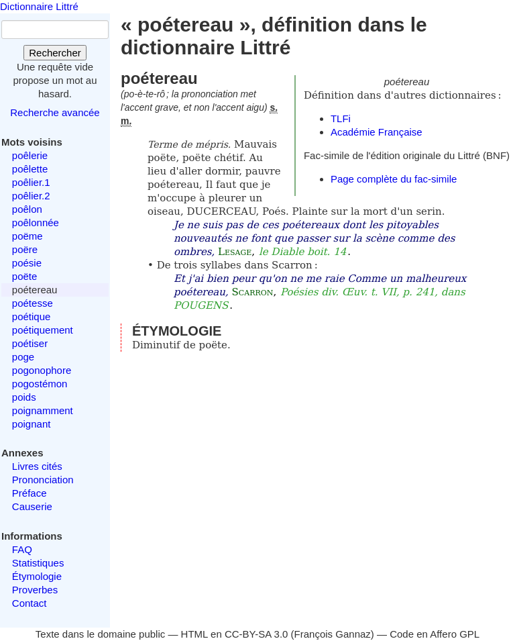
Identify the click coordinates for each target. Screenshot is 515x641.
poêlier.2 (31, 195)
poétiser (30, 343)
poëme (27, 236)
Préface (29, 493)
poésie (27, 262)
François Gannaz (332, 634)
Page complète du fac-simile (394, 179)
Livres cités (37, 466)
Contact (29, 603)
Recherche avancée (54, 112)
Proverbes (35, 589)
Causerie (32, 506)
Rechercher (55, 52)
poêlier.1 (31, 182)
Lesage (234, 252)
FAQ (22, 549)
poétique (31, 316)
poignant (31, 424)
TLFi (341, 118)
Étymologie (37, 576)
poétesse (32, 303)
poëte (25, 276)
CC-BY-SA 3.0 (256, 634)
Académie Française (376, 132)
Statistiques (38, 563)
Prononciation (43, 479)
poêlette (30, 169)
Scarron (253, 292)
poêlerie (30, 155)
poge (23, 356)
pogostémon (40, 383)
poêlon (27, 209)
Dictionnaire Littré (39, 6)
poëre (25, 249)
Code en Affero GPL (434, 634)
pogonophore (41, 370)
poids (24, 397)
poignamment (42, 410)
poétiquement (42, 330)
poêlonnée (35, 222)
